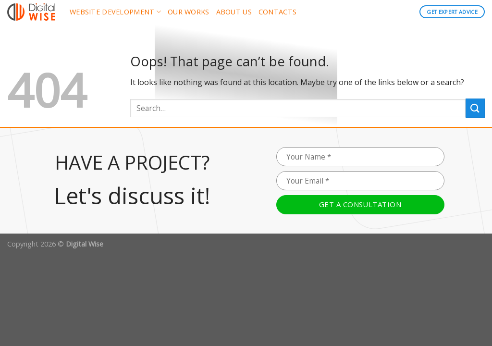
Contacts (277, 11)
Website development (115, 11)
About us (234, 11)
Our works (188, 11)
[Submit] (475, 108)
